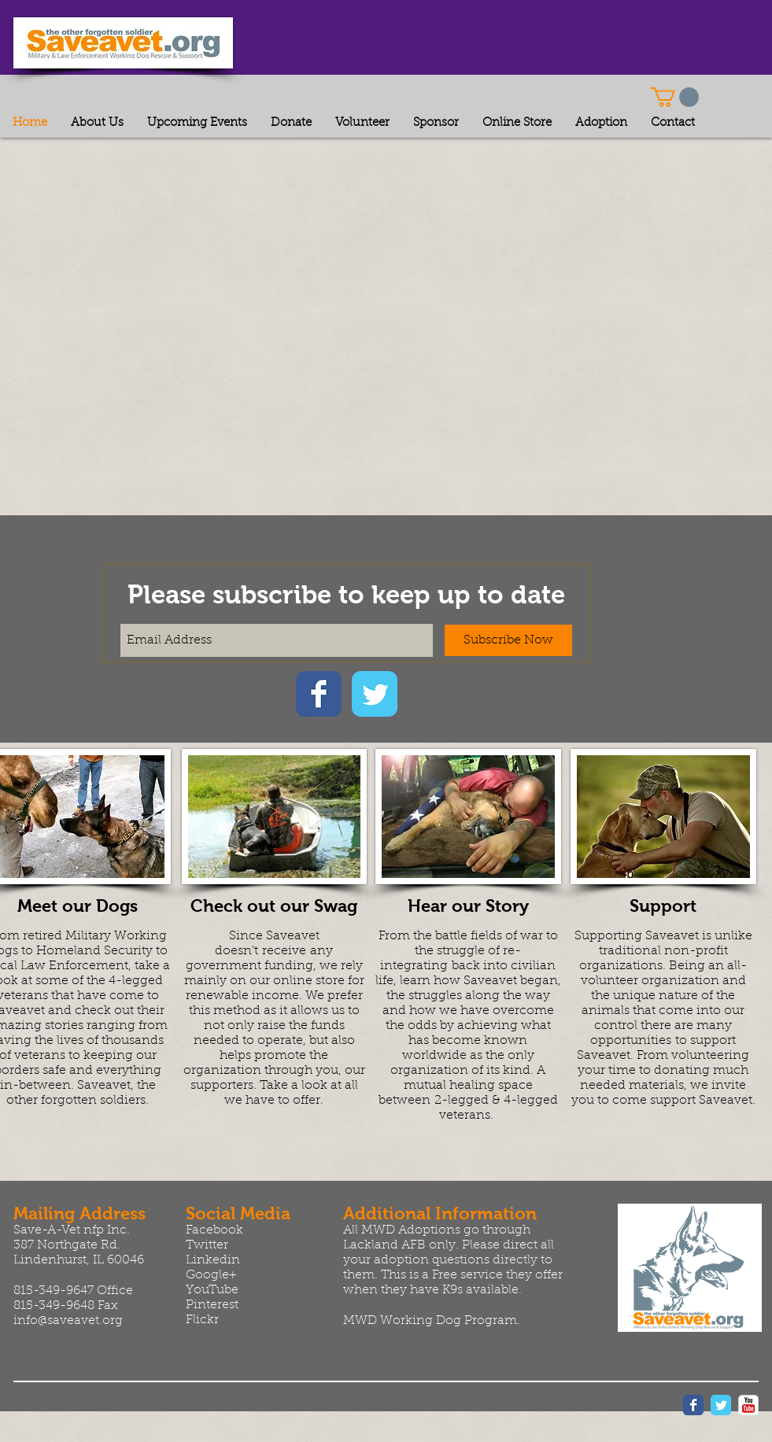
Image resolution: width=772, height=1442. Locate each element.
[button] (675, 97)
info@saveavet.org (68, 1321)
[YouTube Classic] (748, 1405)
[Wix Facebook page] (319, 694)
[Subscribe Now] (508, 640)
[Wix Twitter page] (374, 694)
